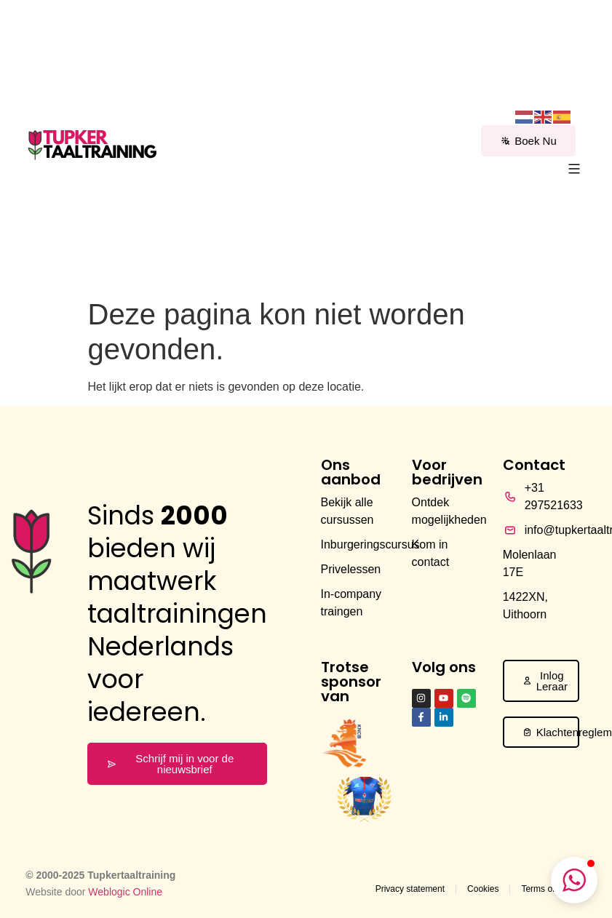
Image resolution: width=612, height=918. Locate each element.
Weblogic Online (125, 892)
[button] (575, 169)
